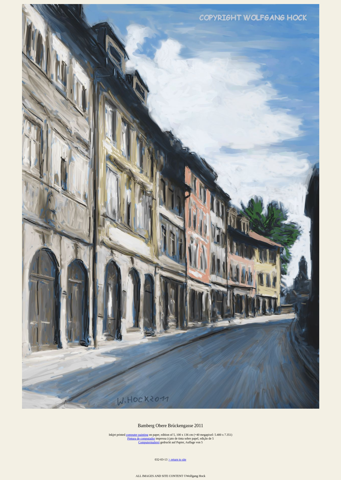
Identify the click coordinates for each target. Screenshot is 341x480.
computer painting (137, 435)
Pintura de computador (141, 438)
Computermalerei (149, 442)
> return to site (177, 459)
